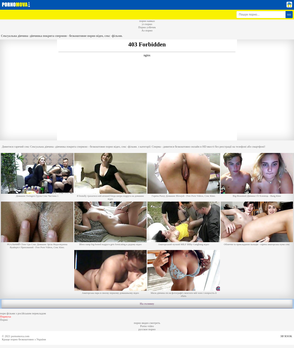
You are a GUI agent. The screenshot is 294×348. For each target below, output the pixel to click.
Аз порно (146, 30)
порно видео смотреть (147, 322)
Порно (4, 319)
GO (289, 14)
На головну (147, 303)
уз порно (147, 24)
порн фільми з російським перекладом (23, 313)
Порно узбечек (147, 27)
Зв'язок (286, 336)
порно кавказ (147, 20)
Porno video (147, 326)
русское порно (146, 329)
